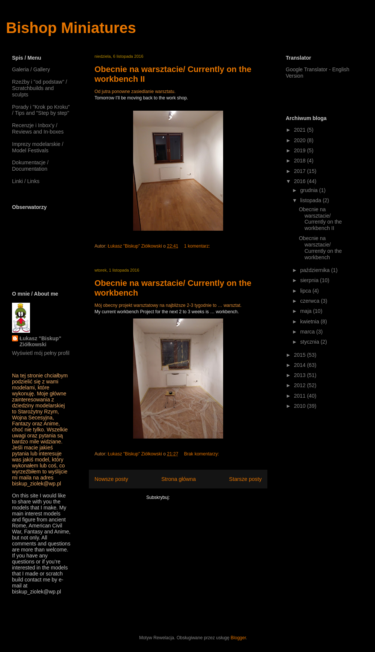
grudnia (309, 190)
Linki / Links (25, 181)
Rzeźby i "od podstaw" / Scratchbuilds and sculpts (39, 88)
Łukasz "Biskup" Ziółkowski (40, 341)
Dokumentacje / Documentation (30, 165)
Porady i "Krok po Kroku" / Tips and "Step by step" (41, 110)
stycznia (310, 342)
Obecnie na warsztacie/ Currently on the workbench (320, 247)
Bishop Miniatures (71, 28)
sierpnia (310, 280)
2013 (300, 375)
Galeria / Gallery (31, 69)
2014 (300, 365)
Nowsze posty (111, 479)
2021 (300, 130)
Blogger (238, 637)
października (315, 270)
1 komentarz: (198, 246)
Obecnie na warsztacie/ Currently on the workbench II (320, 218)
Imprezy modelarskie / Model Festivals (37, 147)
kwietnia (310, 321)
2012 (300, 385)
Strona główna (178, 479)
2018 (300, 161)
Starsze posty (245, 479)
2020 (300, 140)
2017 (300, 171)
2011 (300, 396)
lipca (306, 291)
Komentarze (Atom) (190, 497)
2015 (300, 355)
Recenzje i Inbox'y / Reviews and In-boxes (38, 128)
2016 (300, 181)
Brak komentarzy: (202, 454)
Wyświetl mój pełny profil (40, 353)
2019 (300, 150)
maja (306, 311)
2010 (300, 406)
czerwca (310, 301)
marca (308, 332)
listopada (311, 200)
